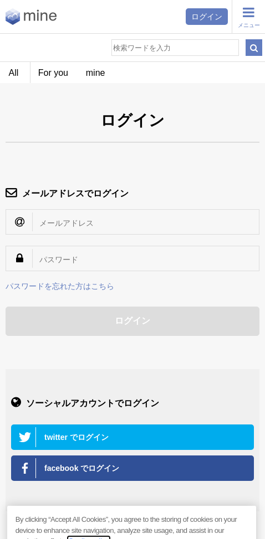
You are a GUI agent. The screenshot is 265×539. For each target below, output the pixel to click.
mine (95, 72)
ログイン (206, 16)
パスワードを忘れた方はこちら (60, 286)
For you (53, 72)
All (14, 72)
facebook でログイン (81, 468)
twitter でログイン (76, 437)
